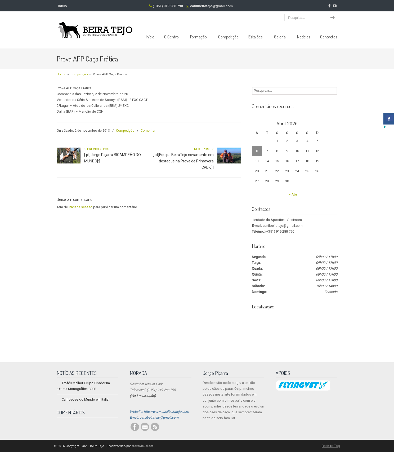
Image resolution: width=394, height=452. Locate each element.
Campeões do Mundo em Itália (85, 399)
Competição (79, 74)
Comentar (148, 130)
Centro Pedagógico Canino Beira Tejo (95, 26)
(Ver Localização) (143, 396)
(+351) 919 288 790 (168, 6)
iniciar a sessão (80, 207)
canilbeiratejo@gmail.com (211, 6)
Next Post (204, 149)
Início (62, 6)
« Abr (293, 194)
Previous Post (97, 149)
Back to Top (331, 446)
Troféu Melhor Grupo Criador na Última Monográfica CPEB (83, 386)
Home (61, 74)
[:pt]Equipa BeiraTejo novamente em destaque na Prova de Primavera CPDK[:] (183, 161)
